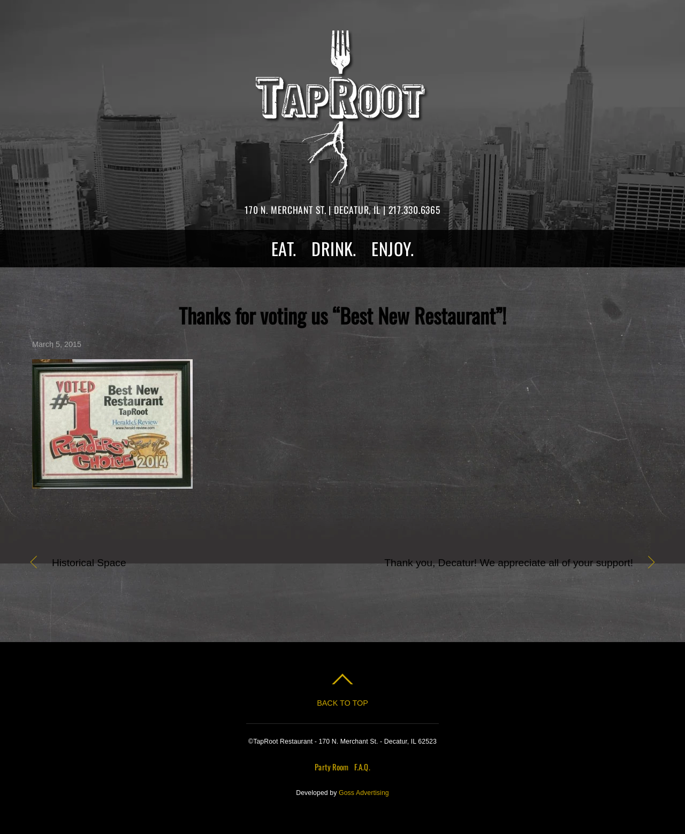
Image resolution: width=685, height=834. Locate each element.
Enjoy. (392, 248)
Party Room (331, 767)
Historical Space (89, 563)
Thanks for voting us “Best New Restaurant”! (342, 315)
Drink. (333, 248)
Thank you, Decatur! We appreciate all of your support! (497, 563)
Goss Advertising (364, 793)
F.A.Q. (362, 767)
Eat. (283, 248)
